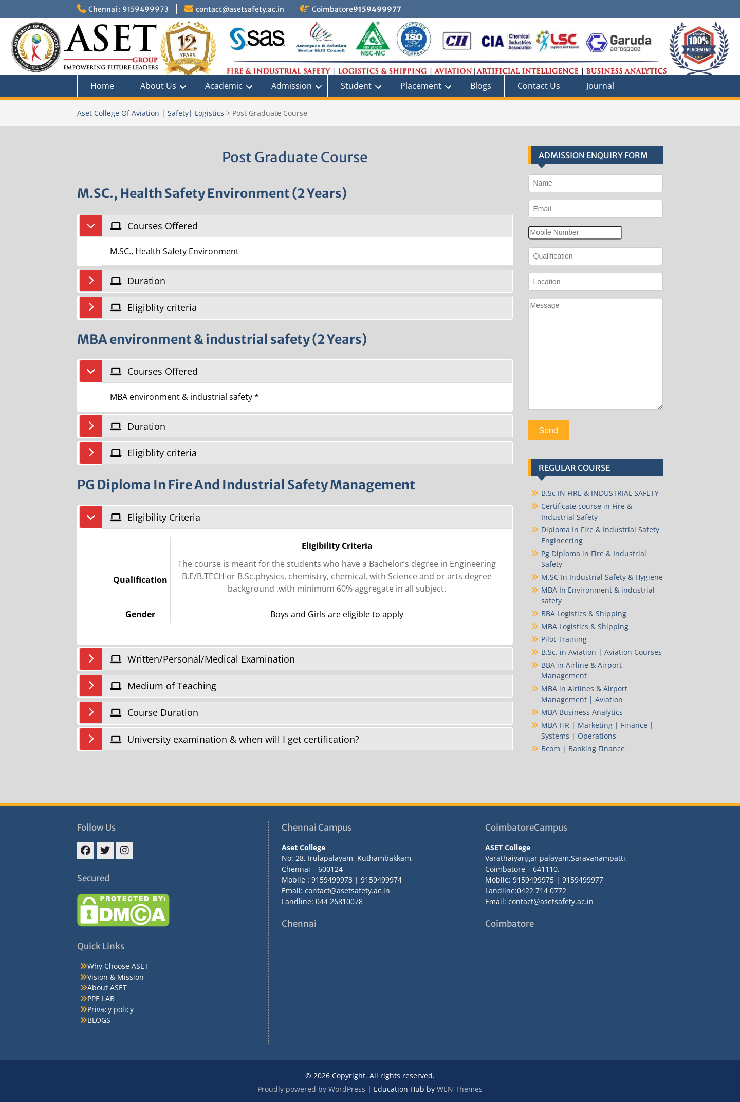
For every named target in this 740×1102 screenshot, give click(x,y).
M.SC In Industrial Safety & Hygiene (602, 577)
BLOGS (98, 1020)
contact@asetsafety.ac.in (240, 9)
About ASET (107, 988)
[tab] (307, 225)
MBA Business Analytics (582, 712)
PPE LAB (101, 998)
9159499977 (377, 9)
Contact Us (538, 85)
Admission (291, 85)
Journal (600, 85)
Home (102, 85)
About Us (158, 85)
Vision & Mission (115, 977)
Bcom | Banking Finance (583, 749)
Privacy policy (110, 1009)
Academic (224, 85)
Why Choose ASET (118, 966)
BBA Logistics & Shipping (583, 613)
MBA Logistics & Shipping (584, 626)
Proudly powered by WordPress (311, 1089)
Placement (420, 85)
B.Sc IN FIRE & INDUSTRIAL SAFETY (600, 493)
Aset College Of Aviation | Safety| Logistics (150, 113)
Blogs (480, 85)
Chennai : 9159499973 (128, 9)
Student (356, 85)
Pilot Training (564, 639)
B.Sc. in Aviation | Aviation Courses (601, 652)
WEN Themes (460, 1089)
